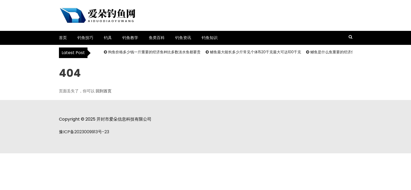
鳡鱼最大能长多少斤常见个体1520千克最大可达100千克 (255, 52)
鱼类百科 (157, 37)
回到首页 (104, 91)
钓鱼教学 (130, 37)
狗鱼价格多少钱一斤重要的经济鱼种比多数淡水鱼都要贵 (154, 52)
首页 (63, 37)
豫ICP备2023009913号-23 (84, 132)
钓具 (108, 37)
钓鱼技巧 (85, 37)
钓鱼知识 (210, 37)
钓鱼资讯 (183, 37)
